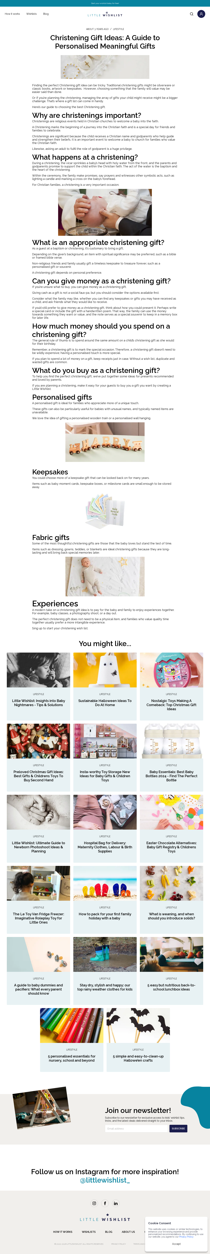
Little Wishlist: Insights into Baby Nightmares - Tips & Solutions (38, 703)
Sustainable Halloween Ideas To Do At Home (105, 703)
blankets (96, 549)
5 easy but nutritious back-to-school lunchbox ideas (171, 987)
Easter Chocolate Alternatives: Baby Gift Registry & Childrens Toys (171, 847)
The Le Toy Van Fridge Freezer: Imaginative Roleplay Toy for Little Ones (38, 918)
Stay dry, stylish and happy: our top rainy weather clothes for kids (105, 987)
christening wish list (74, 628)
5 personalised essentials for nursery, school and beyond (71, 1058)
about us (128, 1231)
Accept (176, 1243)
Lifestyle (38, 694)
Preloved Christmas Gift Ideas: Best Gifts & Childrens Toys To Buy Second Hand (38, 776)
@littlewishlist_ (105, 1180)
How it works (12, 13)
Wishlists (31, 13)
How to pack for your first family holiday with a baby (105, 916)
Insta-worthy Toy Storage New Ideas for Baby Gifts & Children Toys (105, 776)
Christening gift (94, 107)
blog (108, 1231)
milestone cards (118, 483)
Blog (46, 13)
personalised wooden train (90, 418)
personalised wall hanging (132, 418)
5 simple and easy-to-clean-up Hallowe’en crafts (138, 1058)
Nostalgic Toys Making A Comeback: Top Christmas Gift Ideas (171, 705)
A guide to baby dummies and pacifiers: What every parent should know (38, 989)
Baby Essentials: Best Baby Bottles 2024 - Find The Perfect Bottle (171, 776)
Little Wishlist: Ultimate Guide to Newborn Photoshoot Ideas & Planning (38, 847)
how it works (62, 1231)
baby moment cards (65, 483)
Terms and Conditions (144, 1244)
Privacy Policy (118, 1244)
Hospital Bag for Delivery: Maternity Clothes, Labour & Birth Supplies (105, 847)
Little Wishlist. (41, 388)
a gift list (71, 101)
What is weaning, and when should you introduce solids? (171, 916)
